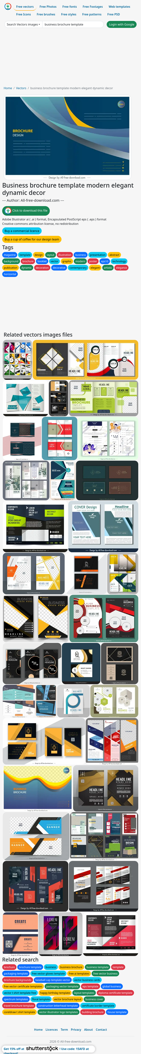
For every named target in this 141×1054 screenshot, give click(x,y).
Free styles (68, 14)
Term (64, 1030)
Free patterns (92, 14)
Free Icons (23, 14)
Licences (52, 1030)
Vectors (21, 88)
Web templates (119, 7)
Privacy (76, 1030)
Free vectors (25, 7)
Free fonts (69, 7)
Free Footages (93, 7)
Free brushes (46, 14)
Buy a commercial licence (22, 231)
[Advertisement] (70, 58)
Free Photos (47, 7)
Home (8, 88)
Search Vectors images (22, 24)
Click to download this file (26, 210)
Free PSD (113, 14)
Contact (101, 1030)
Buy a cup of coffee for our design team (32, 239)
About (88, 1030)
